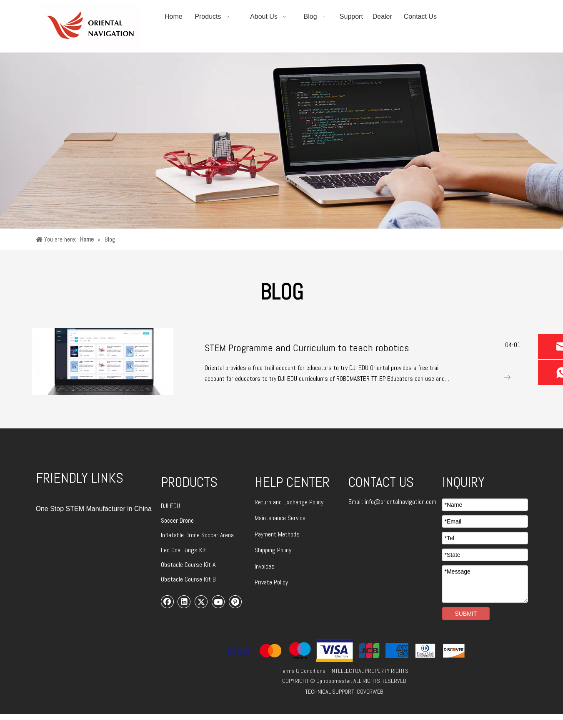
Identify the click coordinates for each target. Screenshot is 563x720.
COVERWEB (370, 691)
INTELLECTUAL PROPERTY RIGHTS (369, 671)
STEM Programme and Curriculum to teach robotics (307, 347)
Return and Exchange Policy (289, 502)
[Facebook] (167, 601)
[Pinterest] (235, 601)
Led (166, 550)
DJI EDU (170, 505)
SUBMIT (466, 613)
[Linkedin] (184, 601)
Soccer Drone (177, 520)
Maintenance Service (280, 518)
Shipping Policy (273, 550)
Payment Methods (277, 534)
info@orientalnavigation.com (400, 501)
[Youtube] (218, 601)
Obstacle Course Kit (187, 564)
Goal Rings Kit (188, 550)
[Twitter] (201, 601)
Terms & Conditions (302, 671)
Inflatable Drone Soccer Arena (197, 535)
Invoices (265, 566)
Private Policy (271, 582)
